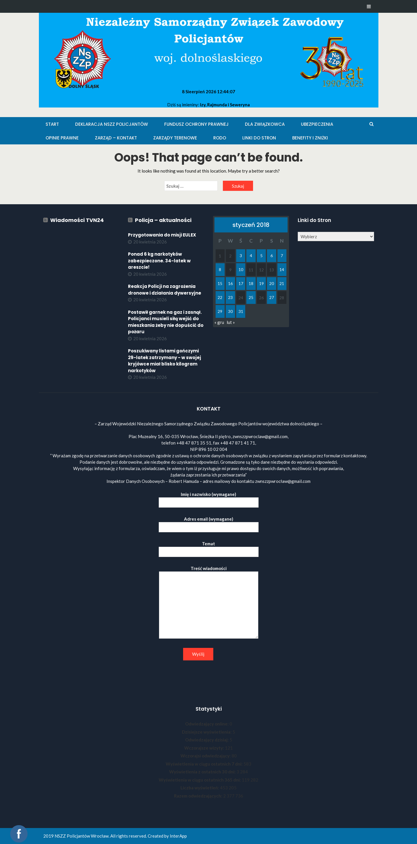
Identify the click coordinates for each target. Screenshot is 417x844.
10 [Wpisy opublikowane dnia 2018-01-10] (241, 269)
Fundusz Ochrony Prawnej (196, 124)
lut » (231, 322)
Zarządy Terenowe (175, 138)
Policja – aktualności (163, 220)
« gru (219, 322)
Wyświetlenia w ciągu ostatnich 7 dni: (204, 763)
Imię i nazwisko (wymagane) (209, 498)
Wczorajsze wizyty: (204, 747)
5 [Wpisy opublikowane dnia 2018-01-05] (261, 255)
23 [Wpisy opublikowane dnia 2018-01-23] (230, 297)
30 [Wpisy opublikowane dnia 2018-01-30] (230, 311)
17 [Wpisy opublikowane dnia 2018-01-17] (241, 283)
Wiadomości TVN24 (77, 220)
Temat (209, 548)
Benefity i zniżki (310, 138)
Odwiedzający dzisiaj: (207, 739)
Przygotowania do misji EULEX (162, 235)
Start (52, 124)
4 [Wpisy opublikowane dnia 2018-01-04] (251, 255)
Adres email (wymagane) (209, 523)
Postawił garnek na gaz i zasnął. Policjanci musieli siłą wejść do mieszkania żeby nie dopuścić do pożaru (165, 322)
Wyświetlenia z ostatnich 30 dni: (203, 771)
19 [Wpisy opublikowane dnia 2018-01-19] (261, 283)
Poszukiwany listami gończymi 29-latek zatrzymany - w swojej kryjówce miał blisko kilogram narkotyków (164, 361)
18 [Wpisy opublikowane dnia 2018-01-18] (251, 283)
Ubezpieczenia (317, 124)
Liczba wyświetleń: (200, 787)
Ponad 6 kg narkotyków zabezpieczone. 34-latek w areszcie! (159, 260)
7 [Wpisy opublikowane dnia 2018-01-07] (282, 255)
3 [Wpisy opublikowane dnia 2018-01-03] (241, 255)
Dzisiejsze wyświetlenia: (207, 731)
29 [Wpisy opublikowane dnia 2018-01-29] (220, 311)
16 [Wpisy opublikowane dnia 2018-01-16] (230, 283)
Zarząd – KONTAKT (116, 138)
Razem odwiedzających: (198, 795)
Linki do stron (259, 138)
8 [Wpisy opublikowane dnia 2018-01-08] (220, 269)
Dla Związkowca (265, 124)
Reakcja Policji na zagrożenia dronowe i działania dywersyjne (164, 289)
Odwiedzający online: (207, 723)
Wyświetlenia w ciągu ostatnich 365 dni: (200, 779)
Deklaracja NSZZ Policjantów (111, 124)
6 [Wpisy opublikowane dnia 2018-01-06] (271, 255)
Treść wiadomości (208, 602)
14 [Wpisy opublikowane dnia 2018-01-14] (281, 269)
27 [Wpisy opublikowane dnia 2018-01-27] (271, 297)
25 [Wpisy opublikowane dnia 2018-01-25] (251, 297)
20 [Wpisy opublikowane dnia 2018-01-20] (271, 283)
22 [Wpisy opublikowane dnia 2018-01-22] (220, 297)
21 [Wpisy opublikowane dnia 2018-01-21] (281, 283)
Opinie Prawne (62, 138)
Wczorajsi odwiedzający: (206, 755)
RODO (219, 138)
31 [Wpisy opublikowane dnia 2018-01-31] (241, 311)
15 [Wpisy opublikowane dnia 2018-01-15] (220, 283)
